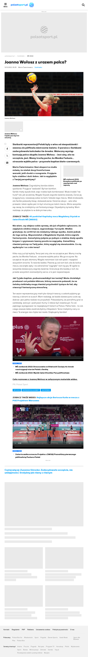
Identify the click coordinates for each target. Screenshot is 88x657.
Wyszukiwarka (83, 5)
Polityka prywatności (60, 630)
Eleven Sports (53, 637)
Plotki (67, 647)
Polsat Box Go (17, 637)
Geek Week (63, 637)
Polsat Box (21, 641)
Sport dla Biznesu (76, 638)
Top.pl (57, 650)
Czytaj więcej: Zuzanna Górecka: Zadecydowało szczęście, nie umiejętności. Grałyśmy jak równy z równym (39, 471)
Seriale (50, 650)
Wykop (7, 162)
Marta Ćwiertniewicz (25, 67)
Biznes (25, 650)
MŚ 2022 (30, 56)
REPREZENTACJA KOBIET (31, 390)
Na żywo (41, 647)
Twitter (7, 155)
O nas (72, 630)
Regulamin (15, 630)
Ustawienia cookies (43, 630)
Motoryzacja (34, 650)
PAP (23, 630)
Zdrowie (43, 650)
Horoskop (59, 647)
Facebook (7, 148)
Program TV (50, 647)
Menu (6, 7)
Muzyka (46, 653)
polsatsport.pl (10, 56)
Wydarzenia (75, 647)
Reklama (30, 630)
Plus (13, 641)
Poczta (26, 647)
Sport (37, 637)
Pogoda (43, 637)
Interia (19, 647)
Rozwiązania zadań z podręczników (29, 653)
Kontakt (6, 630)
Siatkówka (21, 56)
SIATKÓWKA (46, 390)
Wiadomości (28, 637)
